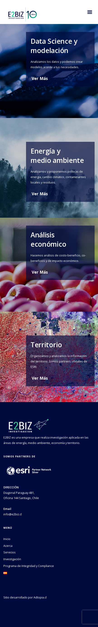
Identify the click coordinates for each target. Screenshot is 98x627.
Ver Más (40, 78)
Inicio (6, 539)
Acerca (7, 546)
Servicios (9, 552)
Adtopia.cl (40, 597)
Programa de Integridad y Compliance (28, 566)
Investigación (12, 559)
